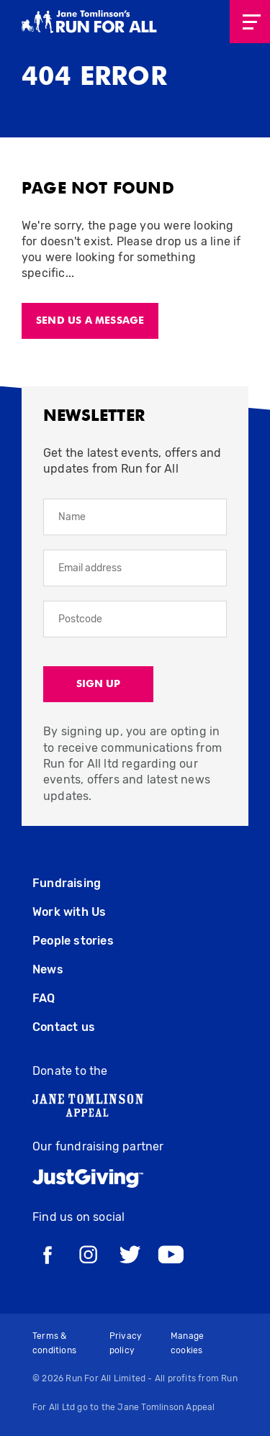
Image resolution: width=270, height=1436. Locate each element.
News (47, 969)
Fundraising (66, 883)
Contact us (63, 1027)
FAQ (43, 998)
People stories (73, 941)
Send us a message (90, 321)
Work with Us (69, 912)
